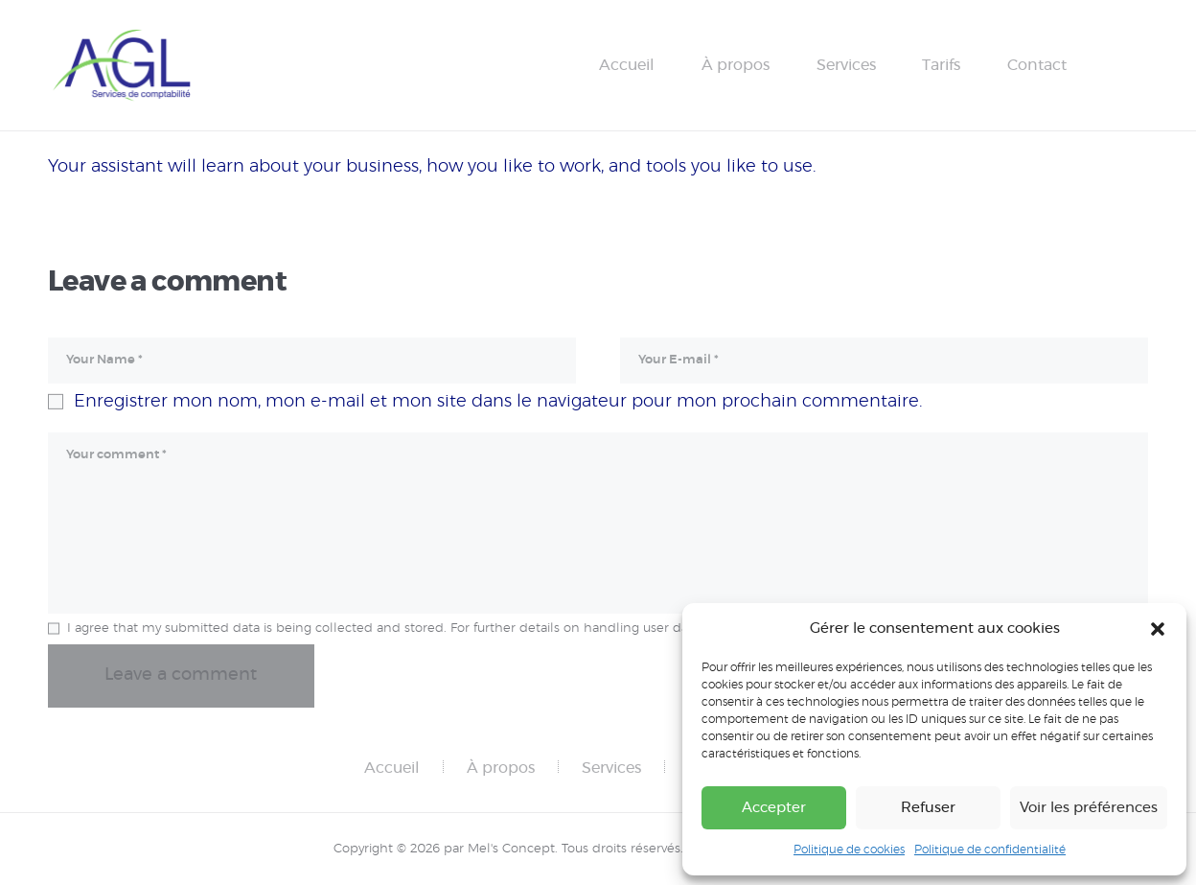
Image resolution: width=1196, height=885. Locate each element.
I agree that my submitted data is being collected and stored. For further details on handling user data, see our (451, 628)
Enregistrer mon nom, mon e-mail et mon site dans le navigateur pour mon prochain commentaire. (498, 401)
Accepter (774, 808)
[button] (1157, 629)
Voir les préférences (1089, 808)
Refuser (928, 808)
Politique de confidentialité (990, 849)
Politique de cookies (849, 849)
